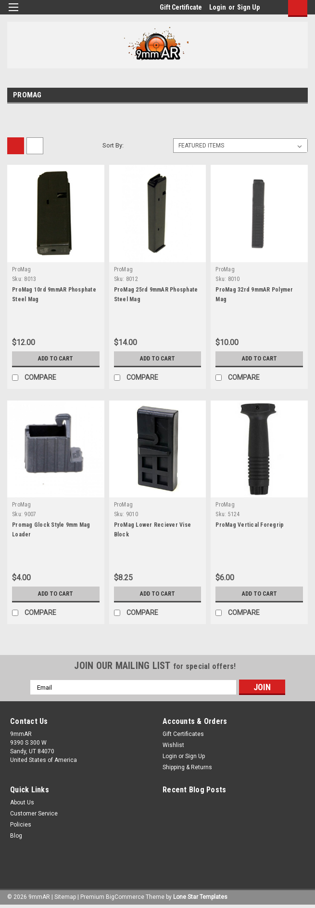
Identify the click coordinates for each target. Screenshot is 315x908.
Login (217, 7)
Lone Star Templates (200, 897)
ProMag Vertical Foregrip (249, 524)
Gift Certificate (181, 7)
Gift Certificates (183, 734)
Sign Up (248, 7)
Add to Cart (56, 358)
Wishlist (173, 745)
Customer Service (34, 813)
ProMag (21, 269)
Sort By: (113, 145)
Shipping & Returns (187, 767)
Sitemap (65, 897)
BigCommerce (125, 897)
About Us (22, 802)
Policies (20, 824)
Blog (16, 835)
